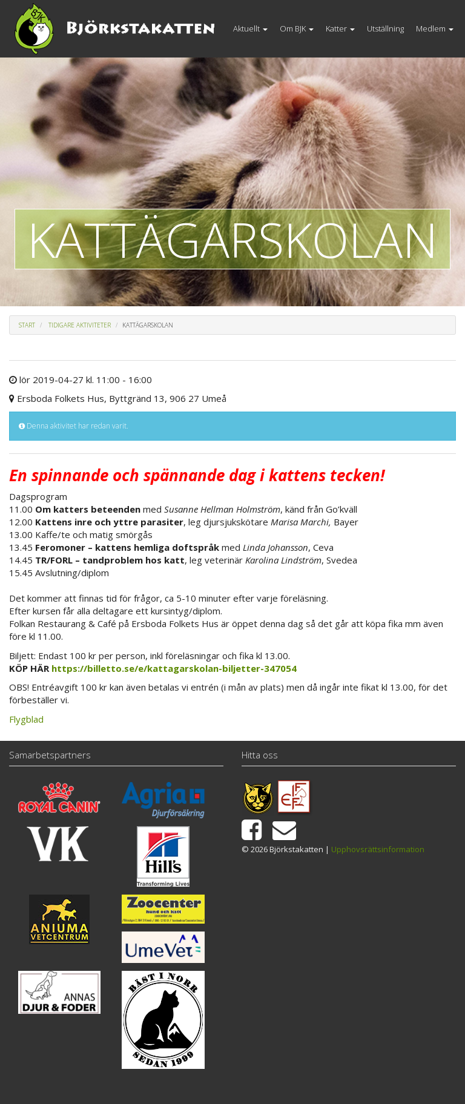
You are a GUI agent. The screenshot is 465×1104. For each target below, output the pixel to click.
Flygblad (26, 719)
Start (27, 325)
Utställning (385, 28)
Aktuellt (250, 28)
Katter (340, 28)
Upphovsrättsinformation (377, 849)
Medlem (434, 28)
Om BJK (297, 28)
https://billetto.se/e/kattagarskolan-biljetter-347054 (174, 668)
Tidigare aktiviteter (79, 325)
